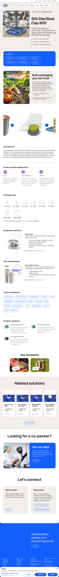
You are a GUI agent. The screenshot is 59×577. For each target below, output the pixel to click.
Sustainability (6, 561)
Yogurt (6, 310)
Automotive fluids (9, 296)
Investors (5, 564)
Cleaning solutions (34, 296)
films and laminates (37, 280)
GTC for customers (48, 562)
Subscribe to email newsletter (41, 505)
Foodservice (15, 368)
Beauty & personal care (21, 296)
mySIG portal (33, 558)
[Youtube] (52, 565)
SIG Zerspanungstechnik (35, 564)
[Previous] (12, 125)
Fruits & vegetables (19, 301)
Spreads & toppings (36, 306)
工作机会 (46, 5)
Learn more (36, 460)
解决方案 (23, 5)
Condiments (44, 296)
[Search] (50, 5)
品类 (27, 5)
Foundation (19, 561)
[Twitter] (47, 565)
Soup (27, 306)
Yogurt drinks (14, 310)
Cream (52, 296)
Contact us (24, 221)
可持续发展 (31, 5)
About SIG (5, 562)
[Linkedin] (50, 565)
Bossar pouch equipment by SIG (36, 562)
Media (18, 558)
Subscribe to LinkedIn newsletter (42, 509)
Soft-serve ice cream (17, 306)
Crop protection (8, 301)
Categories (5, 559)
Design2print (33, 559)
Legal (45, 559)
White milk (46, 306)
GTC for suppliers (48, 561)
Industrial (36, 368)
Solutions (5, 558)
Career (4, 565)
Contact (9, 509)
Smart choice (33, 565)
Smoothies (7, 306)
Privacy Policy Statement (49, 558)
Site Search (19, 564)
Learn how (35, 546)
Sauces (46, 301)
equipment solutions (37, 250)
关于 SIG (37, 5)
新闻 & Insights (20, 559)
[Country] (53, 5)
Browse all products (36, 11)
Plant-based (38, 301)
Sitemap (18, 565)
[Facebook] (45, 565)
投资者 (41, 5)
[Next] (46, 125)
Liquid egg (30, 301)
